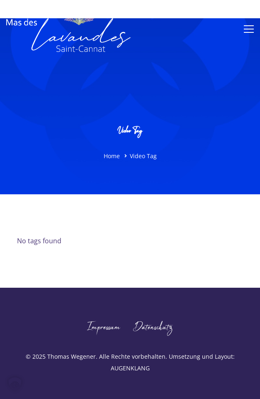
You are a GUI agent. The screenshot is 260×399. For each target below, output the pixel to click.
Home (112, 156)
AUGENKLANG (130, 368)
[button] (15, 384)
